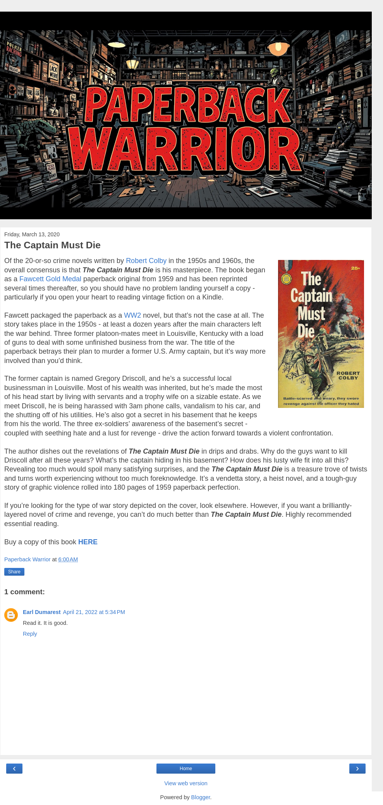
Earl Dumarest (42, 612)
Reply (30, 634)
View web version (186, 783)
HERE (88, 542)
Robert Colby (146, 261)
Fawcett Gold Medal (50, 279)
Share (14, 572)
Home (186, 768)
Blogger (200, 797)
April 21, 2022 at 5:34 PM (94, 612)
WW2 (132, 315)
